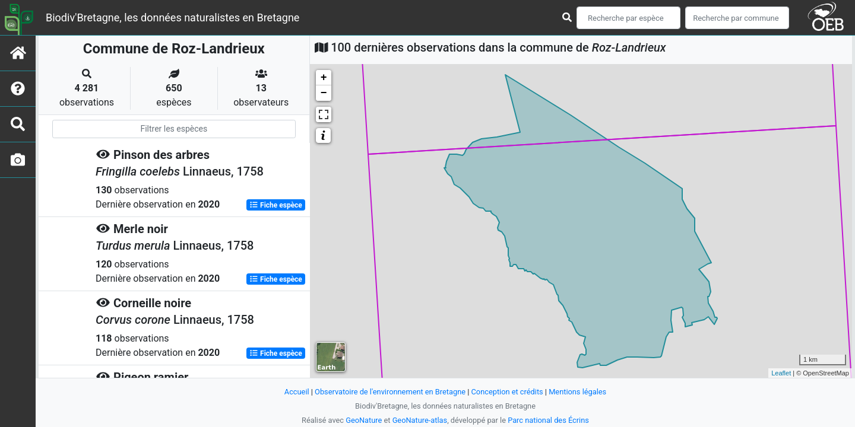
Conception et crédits (507, 391)
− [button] (324, 93)
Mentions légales (577, 391)
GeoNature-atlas (420, 420)
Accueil (296, 391)
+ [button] (324, 78)
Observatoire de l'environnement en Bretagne (390, 391)
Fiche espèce (275, 205)
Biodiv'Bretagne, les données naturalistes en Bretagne (172, 17)
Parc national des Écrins (548, 420)
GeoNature (364, 420)
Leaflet (781, 373)
